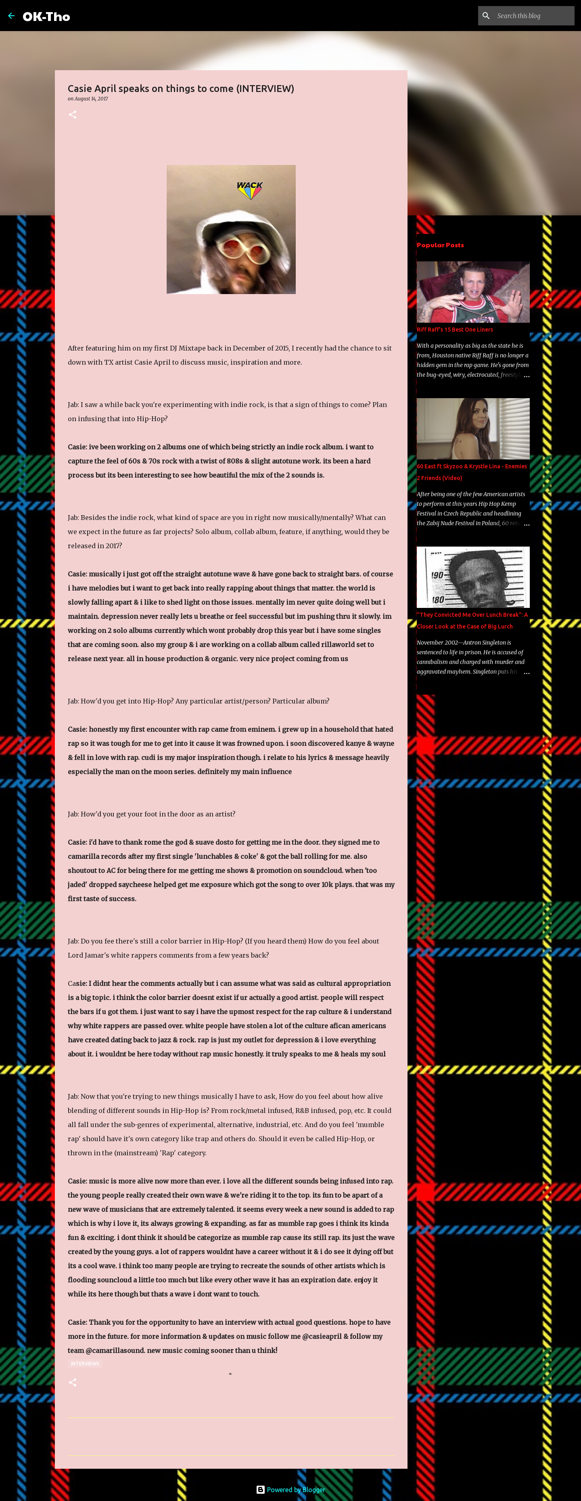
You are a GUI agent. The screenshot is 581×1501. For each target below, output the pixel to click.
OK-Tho (46, 15)
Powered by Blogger (290, 1489)
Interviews (85, 1363)
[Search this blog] (532, 15)
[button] (72, 115)
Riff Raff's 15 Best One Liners (455, 329)
